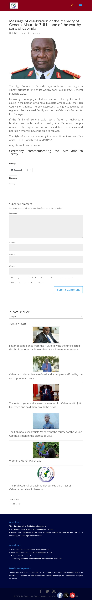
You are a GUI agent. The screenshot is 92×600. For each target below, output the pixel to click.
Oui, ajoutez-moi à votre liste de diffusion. (27, 283)
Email (12, 254)
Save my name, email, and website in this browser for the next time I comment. (42, 278)
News (23, 33)
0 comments (34, 33)
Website (12, 266)
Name (12, 243)
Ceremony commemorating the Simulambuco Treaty (46, 152)
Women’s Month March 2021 (26, 460)
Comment (13, 213)
